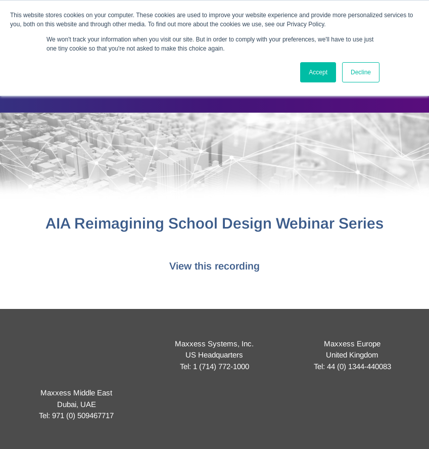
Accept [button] (318, 72)
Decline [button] (361, 72)
